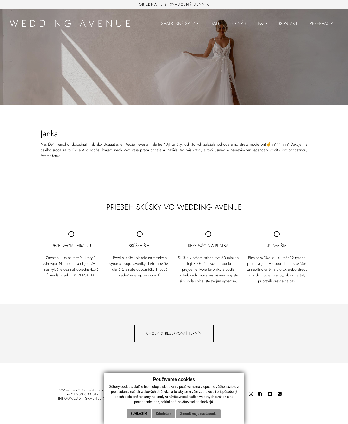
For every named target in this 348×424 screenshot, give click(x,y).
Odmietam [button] (163, 414)
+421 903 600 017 (83, 394)
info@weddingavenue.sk (82, 398)
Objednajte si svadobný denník (174, 4)
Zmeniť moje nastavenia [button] (198, 414)
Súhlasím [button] (138, 414)
